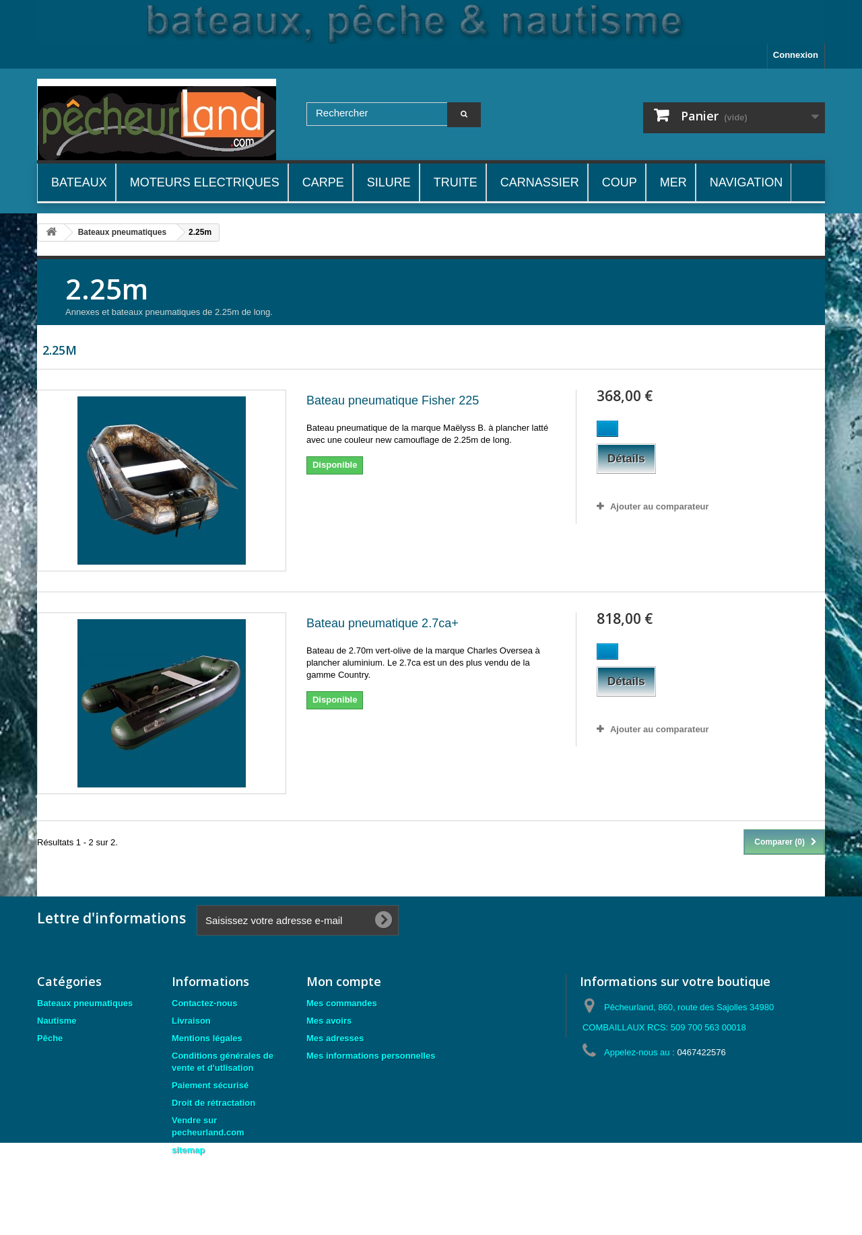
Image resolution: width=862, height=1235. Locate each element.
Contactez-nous (205, 1003)
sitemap (188, 1150)
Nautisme (57, 1021)
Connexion (795, 55)
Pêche (50, 1038)
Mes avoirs (329, 1021)
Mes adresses (335, 1038)
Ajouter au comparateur (659, 506)
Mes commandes (341, 1003)
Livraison (191, 1021)
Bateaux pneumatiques (85, 1003)
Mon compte (343, 981)
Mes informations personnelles (370, 1056)
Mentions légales (207, 1038)
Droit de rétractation (213, 1103)
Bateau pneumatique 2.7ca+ (382, 623)
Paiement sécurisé (210, 1085)
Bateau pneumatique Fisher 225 (392, 400)
